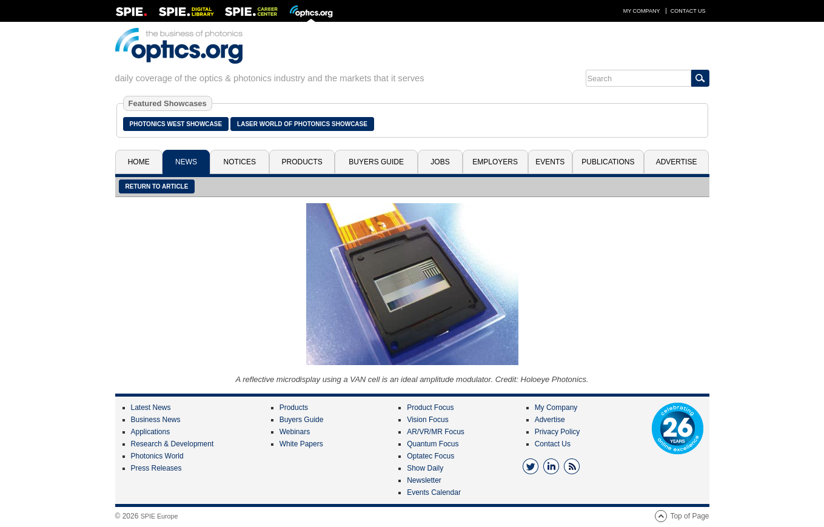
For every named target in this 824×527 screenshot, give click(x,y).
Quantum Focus (432, 444)
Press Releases (156, 468)
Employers (495, 162)
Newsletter (424, 480)
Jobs (439, 162)
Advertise (676, 162)
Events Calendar (434, 492)
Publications (607, 162)
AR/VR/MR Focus (435, 432)
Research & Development (172, 444)
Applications (150, 432)
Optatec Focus (430, 456)
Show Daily (425, 468)
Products (302, 162)
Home (139, 162)
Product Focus (430, 407)
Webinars (295, 432)
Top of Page (689, 516)
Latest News (151, 407)
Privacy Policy (557, 432)
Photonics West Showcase (176, 124)
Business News (156, 419)
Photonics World (157, 456)
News (186, 162)
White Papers (301, 444)
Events (549, 162)
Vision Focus (427, 419)
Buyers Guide (376, 162)
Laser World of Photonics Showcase (302, 124)
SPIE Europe (159, 516)
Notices (240, 162)
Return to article (157, 186)
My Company (641, 11)
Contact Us (688, 11)
